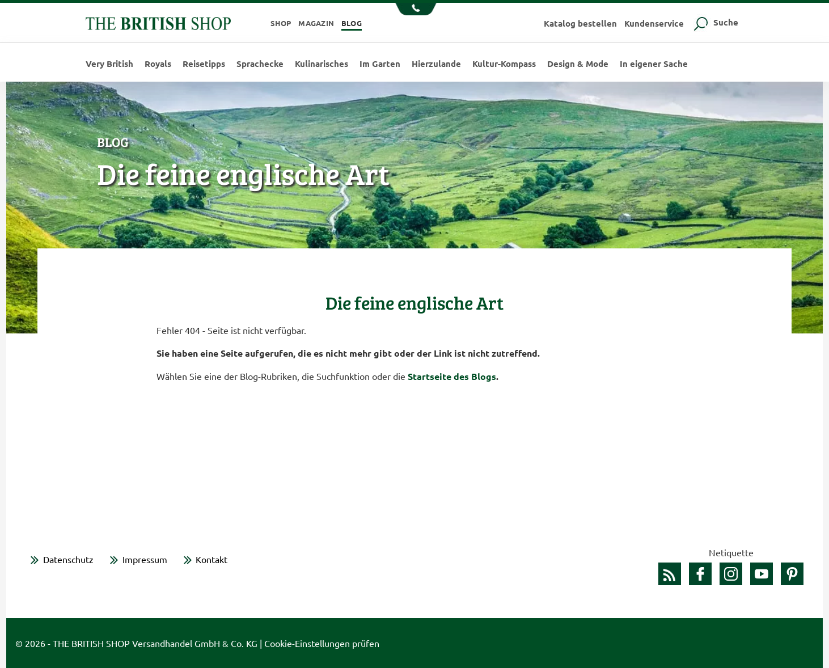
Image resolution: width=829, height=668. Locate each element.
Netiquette (731, 552)
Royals (158, 64)
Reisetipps (204, 64)
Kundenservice (654, 23)
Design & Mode (577, 64)
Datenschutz (68, 559)
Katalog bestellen (580, 23)
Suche (714, 22)
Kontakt (211, 559)
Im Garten (379, 64)
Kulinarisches (321, 64)
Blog (351, 23)
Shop (280, 23)
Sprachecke (260, 64)
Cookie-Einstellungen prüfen (321, 643)
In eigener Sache (654, 64)
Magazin (316, 23)
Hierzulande (436, 64)
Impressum (144, 559)
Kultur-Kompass (504, 64)
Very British (109, 64)
